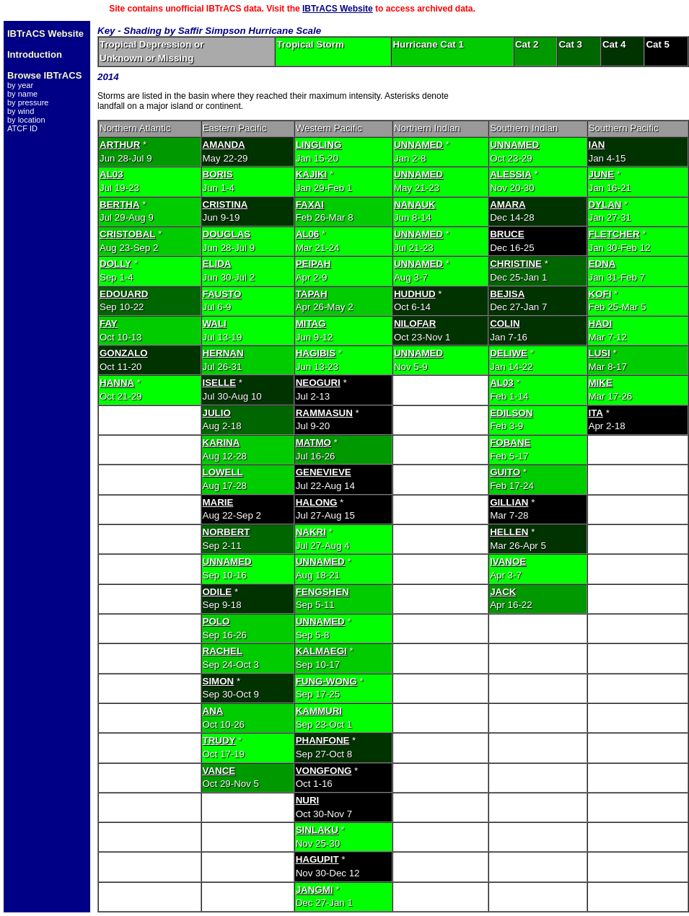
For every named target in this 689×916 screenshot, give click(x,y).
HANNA (117, 382)
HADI (601, 323)
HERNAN (223, 353)
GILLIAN (509, 502)
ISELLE (220, 382)
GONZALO (124, 353)
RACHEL (223, 651)
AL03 (111, 174)
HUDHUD (415, 294)
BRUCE (507, 234)
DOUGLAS (227, 234)
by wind (20, 111)
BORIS (218, 174)
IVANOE (508, 561)
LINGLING (319, 144)
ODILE (217, 591)
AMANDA (224, 144)
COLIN (504, 323)
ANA (213, 710)
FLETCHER (614, 234)
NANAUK (415, 204)
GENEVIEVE (323, 472)
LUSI (599, 353)
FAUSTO (222, 294)
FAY (109, 323)
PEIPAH (313, 263)
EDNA (602, 263)
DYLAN (605, 204)
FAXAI (310, 204)
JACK (503, 591)
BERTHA (120, 204)
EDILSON (511, 413)
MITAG (311, 323)
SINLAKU (317, 829)
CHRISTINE (516, 263)
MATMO (313, 442)
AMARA (508, 204)
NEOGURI (318, 382)
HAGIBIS (316, 353)
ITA (596, 413)
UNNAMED (418, 144)
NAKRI (311, 532)
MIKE (601, 382)
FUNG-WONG (326, 681)
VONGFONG (324, 770)
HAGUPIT (317, 859)
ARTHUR (120, 144)
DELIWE (508, 353)
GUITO (505, 472)
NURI (308, 800)
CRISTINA (225, 204)
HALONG (317, 502)
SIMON (218, 681)
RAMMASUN (324, 413)
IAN (597, 144)
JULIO (217, 413)
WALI (215, 323)
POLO (216, 621)
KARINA (221, 442)
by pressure (27, 102)
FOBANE (510, 442)
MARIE (218, 502)
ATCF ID (22, 128)
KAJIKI (312, 174)
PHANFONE (323, 740)
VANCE (219, 770)
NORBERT (226, 532)
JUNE (602, 174)
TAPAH (312, 294)
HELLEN (509, 532)
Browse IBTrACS (44, 75)
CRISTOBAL (128, 234)
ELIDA (217, 263)
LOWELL (223, 472)
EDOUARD (124, 294)
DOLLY (115, 263)
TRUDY (219, 740)
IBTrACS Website (337, 9)
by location (26, 119)
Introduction (34, 54)
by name (22, 93)
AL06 (308, 234)
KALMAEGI (321, 651)
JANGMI (314, 889)
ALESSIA (511, 174)
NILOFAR (415, 323)
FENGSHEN (322, 591)
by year (20, 85)
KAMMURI (319, 710)
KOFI (600, 294)
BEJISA (507, 294)
